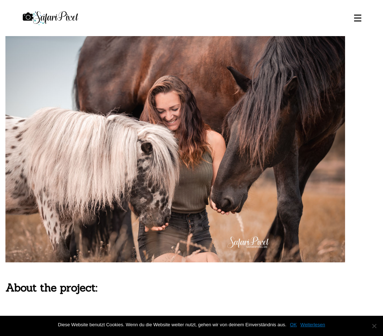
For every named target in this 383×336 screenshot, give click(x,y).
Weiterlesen (312, 324)
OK (293, 324)
